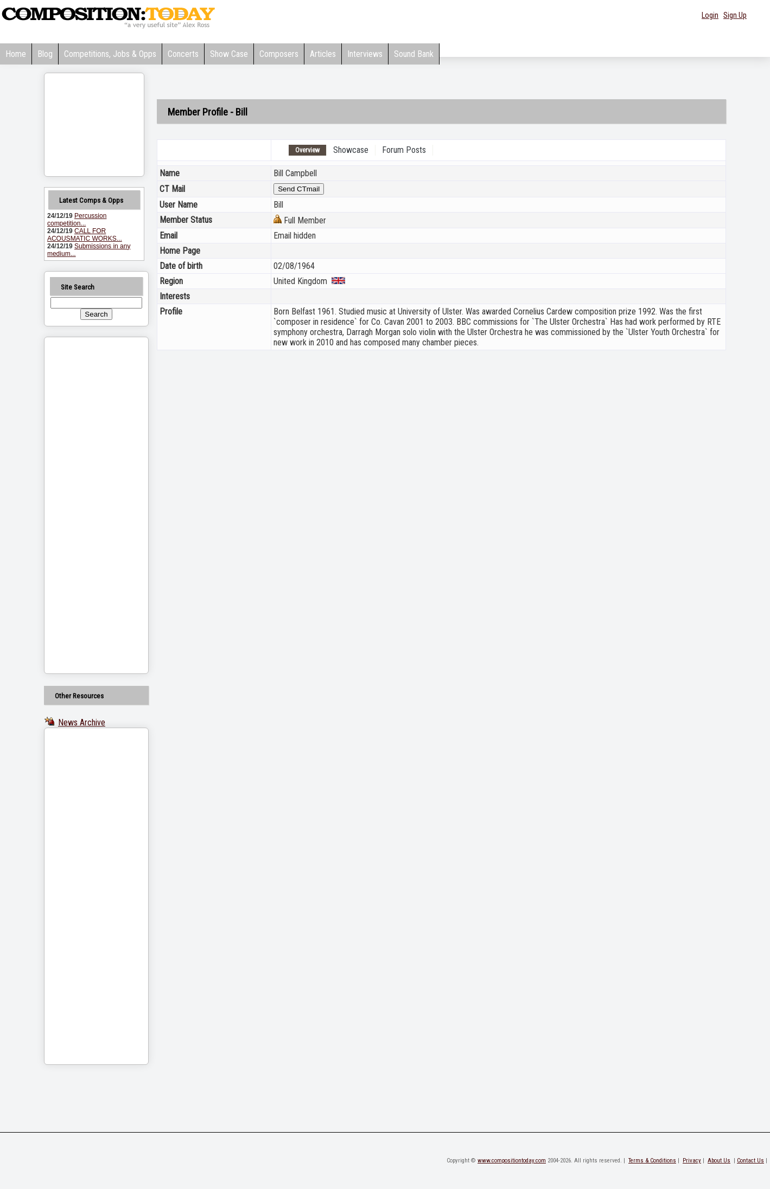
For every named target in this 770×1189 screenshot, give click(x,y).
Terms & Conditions (652, 1160)
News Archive (81, 722)
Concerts (183, 54)
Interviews (365, 54)
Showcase (350, 150)
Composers (278, 54)
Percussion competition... (76, 219)
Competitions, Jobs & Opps (110, 54)
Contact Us (750, 1160)
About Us (719, 1160)
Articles (323, 54)
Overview (307, 150)
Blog (45, 54)
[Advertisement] (82, 505)
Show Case (229, 54)
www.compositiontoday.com (512, 1160)
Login (710, 15)
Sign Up (735, 15)
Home (15, 54)
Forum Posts (404, 150)
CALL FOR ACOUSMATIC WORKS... (84, 234)
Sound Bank (414, 54)
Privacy (692, 1160)
